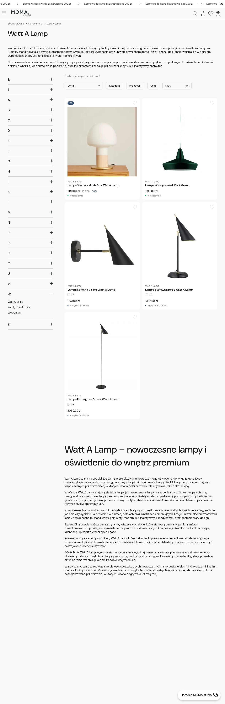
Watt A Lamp (54, 23)
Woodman (14, 312)
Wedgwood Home (19, 307)
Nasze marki (35, 23)
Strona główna (16, 23)
